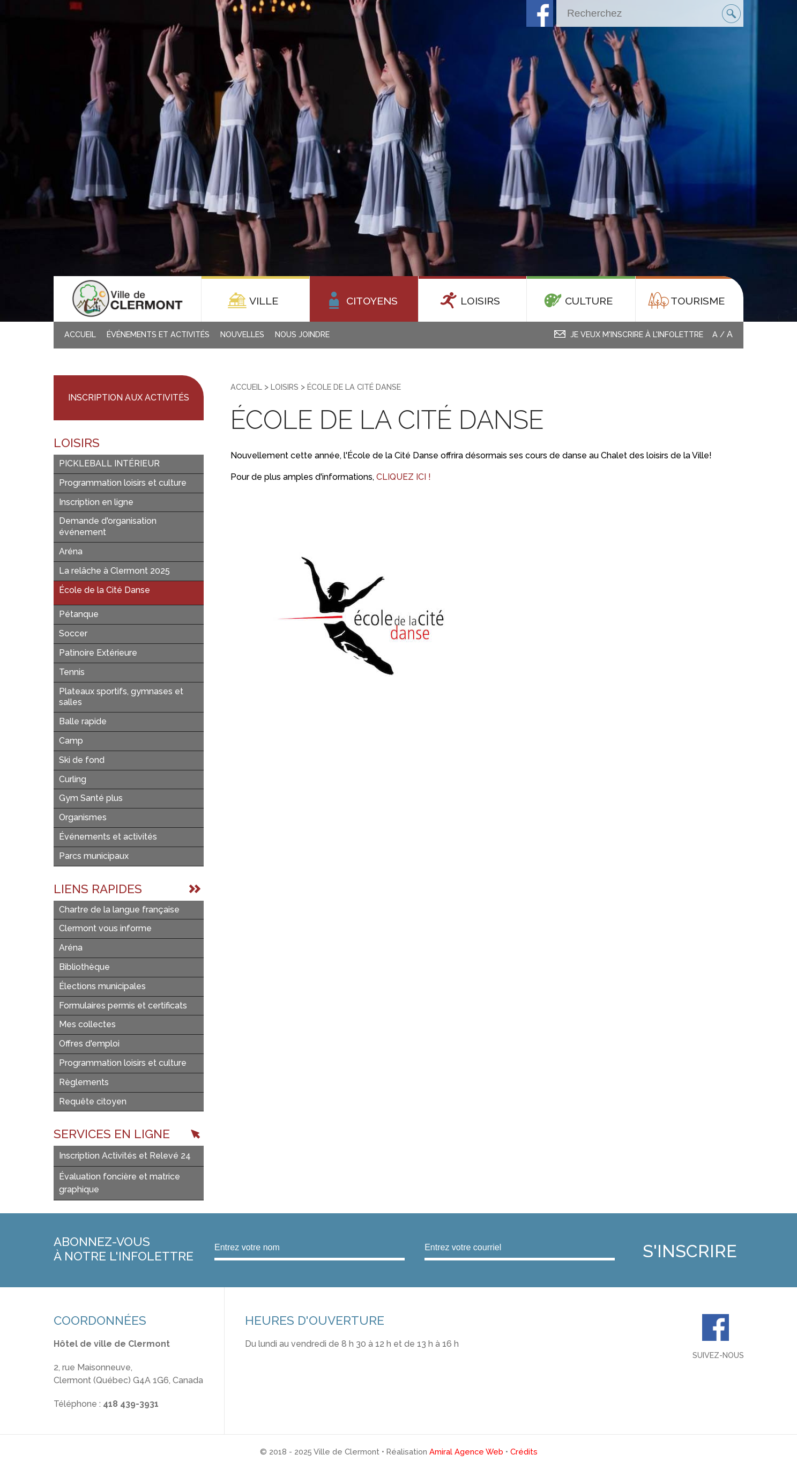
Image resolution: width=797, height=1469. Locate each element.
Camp (71, 741)
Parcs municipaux (94, 856)
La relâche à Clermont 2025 (114, 571)
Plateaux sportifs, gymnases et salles (121, 697)
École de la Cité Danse (104, 590)
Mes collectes (87, 1024)
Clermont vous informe (105, 928)
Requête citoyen (92, 1101)
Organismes (83, 817)
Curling (72, 779)
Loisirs (285, 386)
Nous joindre (302, 334)
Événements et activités (158, 334)
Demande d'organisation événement (108, 526)
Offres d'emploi (89, 1043)
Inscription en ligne (96, 502)
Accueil (80, 334)
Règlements (84, 1082)
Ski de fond (82, 760)
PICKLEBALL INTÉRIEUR (109, 463)
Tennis (72, 672)
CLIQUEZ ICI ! (403, 477)
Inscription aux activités (128, 397)
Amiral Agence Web (466, 1451)
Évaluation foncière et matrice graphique (119, 1183)
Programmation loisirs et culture (123, 483)
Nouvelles (242, 334)
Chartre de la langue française (119, 909)
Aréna (71, 551)
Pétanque (79, 614)
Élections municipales (102, 986)
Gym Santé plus (91, 798)
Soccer (73, 633)
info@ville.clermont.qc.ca (104, 1417)
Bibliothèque (84, 967)
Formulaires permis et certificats (123, 1005)
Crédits (524, 1451)
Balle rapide (83, 721)
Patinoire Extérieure (98, 653)
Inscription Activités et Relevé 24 (125, 1156)
